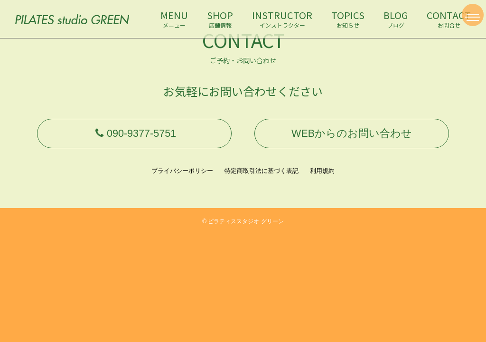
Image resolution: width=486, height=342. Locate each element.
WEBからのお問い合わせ (352, 136)
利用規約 (322, 176)
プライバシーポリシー (182, 176)
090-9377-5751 (134, 136)
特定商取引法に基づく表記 (261, 176)
